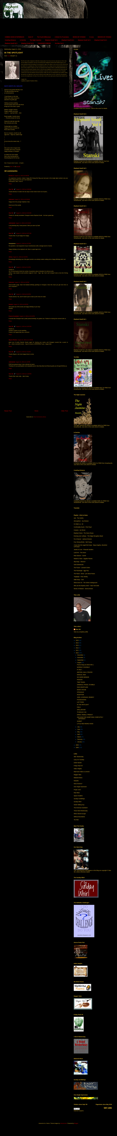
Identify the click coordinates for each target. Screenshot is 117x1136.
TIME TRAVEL (81, 682)
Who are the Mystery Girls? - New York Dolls (86, 585)
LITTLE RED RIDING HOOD (85, 723)
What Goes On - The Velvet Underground (85, 582)
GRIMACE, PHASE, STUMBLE (86, 684)
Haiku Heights (78, 768)
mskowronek (63, 1123)
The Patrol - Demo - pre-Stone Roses (84, 573)
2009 (77, 745)
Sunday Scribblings (79, 798)
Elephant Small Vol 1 (51, 40)
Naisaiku (76, 780)
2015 (77, 640)
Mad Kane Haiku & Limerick (82, 771)
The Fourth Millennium (44, 37)
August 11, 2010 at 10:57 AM (23, 233)
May (78, 732)
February (80, 739)
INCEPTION (80, 694)
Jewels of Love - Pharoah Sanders (83, 549)
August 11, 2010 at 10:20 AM (23, 213)
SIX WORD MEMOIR (83, 677)
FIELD (79, 707)
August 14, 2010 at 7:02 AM (23, 351)
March (79, 737)
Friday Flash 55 (78, 765)
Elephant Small (10, 9)
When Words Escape (80, 813)
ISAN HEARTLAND (82, 687)
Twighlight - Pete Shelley (81, 576)
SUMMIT (79, 721)
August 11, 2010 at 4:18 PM (22, 282)
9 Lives (91, 37)
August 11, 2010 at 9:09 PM (21, 304)
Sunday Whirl (77, 801)
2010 (77, 653)
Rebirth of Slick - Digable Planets (83, 558)
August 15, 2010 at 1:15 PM (23, 362)
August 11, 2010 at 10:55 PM (23, 326)
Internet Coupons (79, 1110)
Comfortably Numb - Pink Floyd (83, 527)
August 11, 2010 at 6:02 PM (23, 294)
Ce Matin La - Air (78, 524)
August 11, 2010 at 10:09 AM (22, 199)
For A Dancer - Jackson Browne (83, 539)
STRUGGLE (80, 692)
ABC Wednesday (78, 756)
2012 (77, 648)
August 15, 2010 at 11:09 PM (23, 374)
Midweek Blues (78, 777)
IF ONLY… (80, 669)
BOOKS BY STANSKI (79, 37)
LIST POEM (80, 702)
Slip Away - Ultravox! (79, 561)
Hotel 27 (30, 37)
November (80, 657)
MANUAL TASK (81, 674)
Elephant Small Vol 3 (84, 40)
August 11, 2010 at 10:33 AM (23, 223)
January (79, 742)
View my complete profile (81, 632)
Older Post (64, 411)
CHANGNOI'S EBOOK (44, 43)
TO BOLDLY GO (81, 712)
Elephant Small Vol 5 (11, 43)
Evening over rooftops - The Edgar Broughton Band (88, 536)
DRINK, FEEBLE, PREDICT (85, 714)
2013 (77, 645)
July (78, 727)
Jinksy (10, 257)
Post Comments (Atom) (40, 417)
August (79, 662)
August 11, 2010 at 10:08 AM (23, 189)
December (80, 655)
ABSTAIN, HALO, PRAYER (84, 672)
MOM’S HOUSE (81, 689)
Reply (10, 183)
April (78, 734)
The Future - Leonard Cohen (82, 567)
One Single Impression (80, 786)
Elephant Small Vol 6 (27, 43)
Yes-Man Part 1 (59, 43)
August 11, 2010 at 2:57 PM (23, 243)
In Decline (23, 40)
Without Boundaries (79, 816)
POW (8, 56)
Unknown (11, 199)
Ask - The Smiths (78, 518)
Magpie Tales (77, 774)
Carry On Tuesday (79, 759)
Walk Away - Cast (79, 579)
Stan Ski (11, 189)
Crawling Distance (10, 40)
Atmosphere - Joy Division (81, 521)
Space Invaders (78, 795)
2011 (77, 650)
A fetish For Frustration (62, 37)
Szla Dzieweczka (78, 564)
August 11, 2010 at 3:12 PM (23, 267)
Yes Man (76, 819)
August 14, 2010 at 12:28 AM (25, 340)
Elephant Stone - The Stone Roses (84, 533)
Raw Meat (77, 792)
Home (36, 411)
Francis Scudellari (14, 316)
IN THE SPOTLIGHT (83, 704)
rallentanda (12, 223)
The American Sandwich (81, 807)
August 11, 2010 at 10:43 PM (27, 316)
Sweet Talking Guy (79, 804)
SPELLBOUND (81, 709)
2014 (77, 643)
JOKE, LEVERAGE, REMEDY (85, 697)
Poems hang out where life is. (85, 664)
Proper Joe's (77, 789)
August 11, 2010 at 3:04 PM (20, 257)
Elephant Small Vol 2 (68, 40)
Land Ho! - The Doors (80, 552)
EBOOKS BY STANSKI (104, 37)
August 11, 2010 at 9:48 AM (21, 175)
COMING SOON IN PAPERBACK (14, 37)
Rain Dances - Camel (80, 555)
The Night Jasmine (35, 40)
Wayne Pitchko (13, 340)
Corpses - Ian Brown (79, 530)
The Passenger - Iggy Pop (81, 570)
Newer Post (8, 411)
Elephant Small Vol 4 (100, 40)
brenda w (11, 175)
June (78, 729)
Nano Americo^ (78, 783)
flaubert (11, 304)
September (80, 660)
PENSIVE (80, 679)
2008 (77, 747)
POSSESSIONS (81, 699)
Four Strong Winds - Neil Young (83, 542)
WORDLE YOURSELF (83, 667)
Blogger (76, 1123)
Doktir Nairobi (78, 762)
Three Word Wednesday (81, 810)
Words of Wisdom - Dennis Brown (83, 588)
